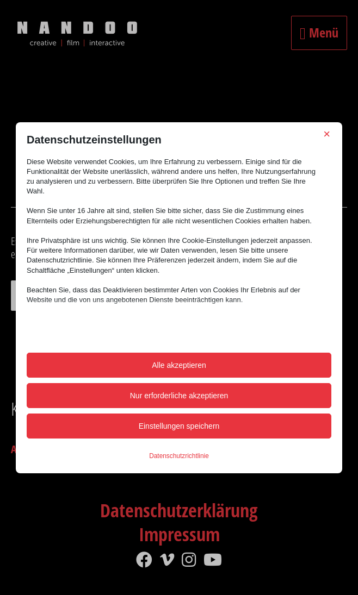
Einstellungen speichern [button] (179, 426)
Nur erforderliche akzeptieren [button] (179, 395)
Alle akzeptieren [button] (179, 365)
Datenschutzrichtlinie (179, 456)
